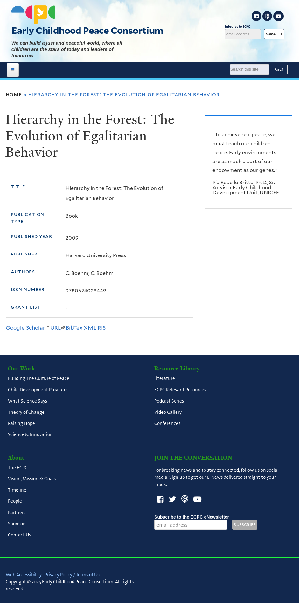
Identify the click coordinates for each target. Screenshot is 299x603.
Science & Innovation (30, 435)
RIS (102, 328)
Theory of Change (26, 412)
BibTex (74, 328)
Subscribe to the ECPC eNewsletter (191, 517)
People (15, 501)
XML (90, 328)
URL (57, 328)
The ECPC (18, 467)
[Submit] (279, 69)
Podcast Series (169, 401)
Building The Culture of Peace (38, 379)
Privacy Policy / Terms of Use (73, 574)
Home (14, 94)
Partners (16, 512)
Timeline (17, 490)
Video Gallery (168, 412)
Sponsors (17, 523)
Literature (164, 379)
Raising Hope (21, 423)
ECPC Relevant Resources (180, 390)
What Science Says (27, 401)
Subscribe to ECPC (243, 27)
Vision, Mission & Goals (32, 479)
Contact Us (19, 535)
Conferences (167, 423)
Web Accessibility (24, 574)
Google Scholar (27, 328)
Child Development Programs (38, 390)
